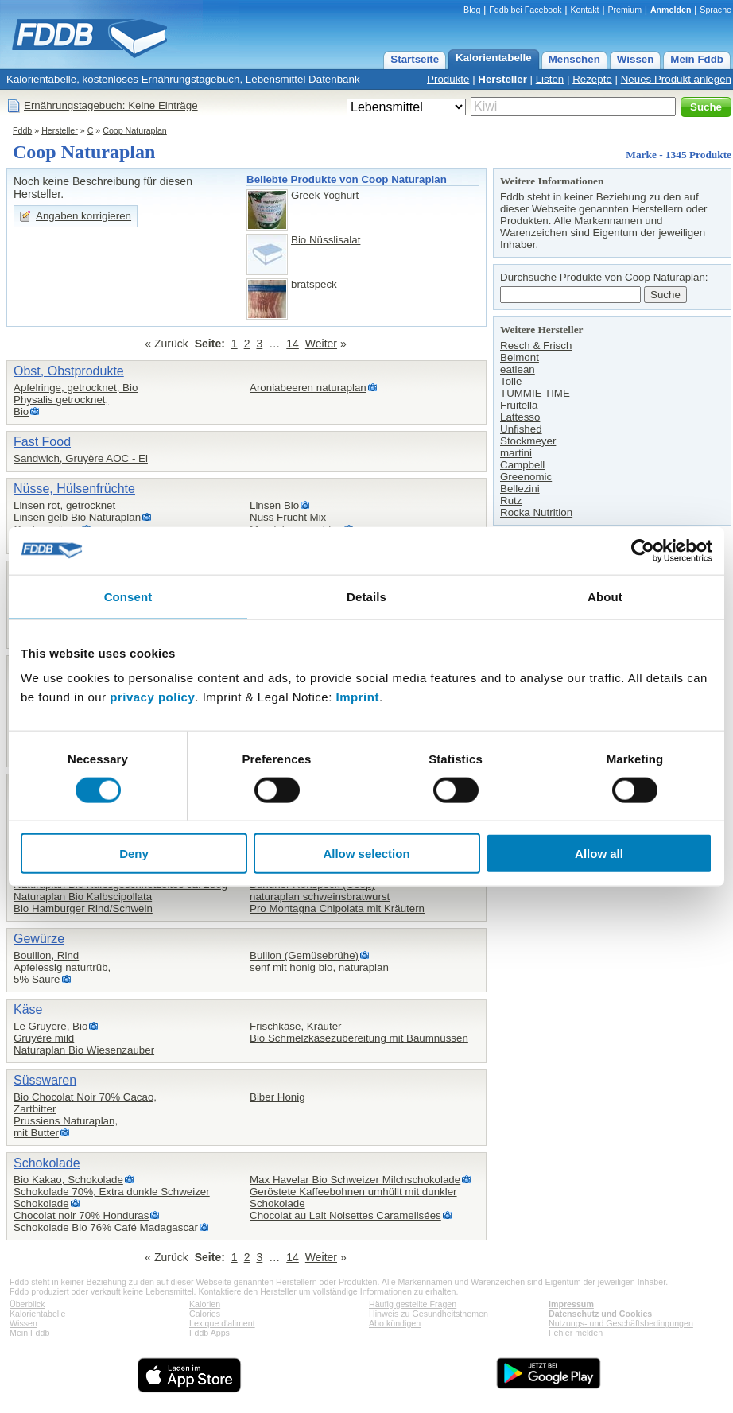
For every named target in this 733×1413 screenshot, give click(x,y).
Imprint (357, 697)
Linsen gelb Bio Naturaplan (77, 517)
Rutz (511, 501)
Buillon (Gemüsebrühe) (304, 955)
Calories (204, 1313)
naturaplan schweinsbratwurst (320, 897)
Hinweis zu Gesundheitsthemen (428, 1313)
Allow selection (366, 853)
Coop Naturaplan (135, 130)
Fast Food (42, 441)
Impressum (571, 1304)
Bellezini (520, 489)
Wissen (635, 59)
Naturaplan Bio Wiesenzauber (84, 1050)
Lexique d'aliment (222, 1323)
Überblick (27, 1304)
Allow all (599, 853)
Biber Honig (277, 1097)
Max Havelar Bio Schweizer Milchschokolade (355, 1180)
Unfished (521, 429)
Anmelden (671, 9)
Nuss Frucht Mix (288, 517)
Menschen (574, 59)
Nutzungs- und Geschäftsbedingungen (621, 1323)
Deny (134, 853)
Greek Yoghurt (325, 195)
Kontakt (584, 9)
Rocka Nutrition (536, 512)
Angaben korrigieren (83, 216)
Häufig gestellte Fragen (412, 1304)
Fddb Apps (209, 1332)
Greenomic (526, 477)
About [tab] (605, 596)
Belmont (519, 357)
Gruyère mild (44, 1038)
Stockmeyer (528, 441)
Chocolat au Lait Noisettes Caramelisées (345, 1215)
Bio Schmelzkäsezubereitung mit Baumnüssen (359, 1038)
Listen (550, 79)
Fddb (22, 130)
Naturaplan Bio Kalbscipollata (83, 897)
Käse (28, 1009)
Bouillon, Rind (46, 955)
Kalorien (204, 1304)
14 (292, 343)
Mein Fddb (696, 59)
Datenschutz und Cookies (600, 1313)
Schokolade (47, 1163)
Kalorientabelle (494, 58)
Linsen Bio (274, 505)
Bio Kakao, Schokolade (68, 1180)
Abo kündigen (395, 1323)
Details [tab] (366, 596)
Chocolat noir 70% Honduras (81, 1215)
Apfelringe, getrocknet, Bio (76, 388)
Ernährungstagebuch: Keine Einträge (111, 105)
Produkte (448, 79)
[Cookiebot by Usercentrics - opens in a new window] (642, 550)
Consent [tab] (128, 596)
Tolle (511, 381)
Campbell (522, 465)
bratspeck (314, 284)
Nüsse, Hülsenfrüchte (74, 488)
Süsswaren (45, 1080)
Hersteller (502, 79)
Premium (624, 9)
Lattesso (520, 417)
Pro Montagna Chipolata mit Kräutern (337, 908)
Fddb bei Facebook (525, 9)
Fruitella (518, 405)
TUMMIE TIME (535, 393)
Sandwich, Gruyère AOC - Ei (81, 458)
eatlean (517, 369)
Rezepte (592, 79)
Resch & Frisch (536, 345)
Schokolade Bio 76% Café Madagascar (106, 1227)
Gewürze (39, 938)
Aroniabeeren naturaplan (308, 388)
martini (516, 453)
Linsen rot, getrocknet (64, 505)
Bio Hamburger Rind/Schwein (83, 908)
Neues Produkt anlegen (676, 79)
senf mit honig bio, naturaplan (319, 967)
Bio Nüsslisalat (325, 240)
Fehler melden (576, 1332)
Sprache (715, 9)
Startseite (414, 59)
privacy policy (152, 697)
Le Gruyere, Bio (50, 1026)
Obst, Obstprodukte (69, 371)
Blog (471, 9)
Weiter (321, 343)
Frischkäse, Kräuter (296, 1026)
